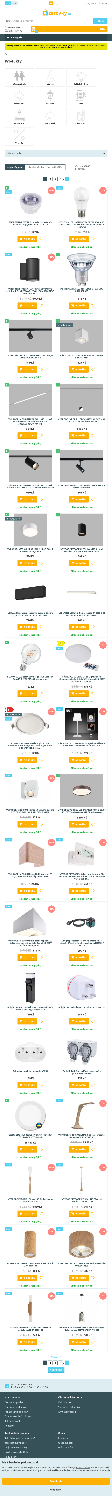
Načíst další (56, 1370)
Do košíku (29, 239)
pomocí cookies (83, 1467)
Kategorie (16, 37)
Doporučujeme (14, 167)
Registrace (91, 3)
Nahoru (56, 1357)
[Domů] (7, 53)
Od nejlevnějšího (35, 167)
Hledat (100, 21)
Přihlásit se (102, 3)
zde (108, 1470)
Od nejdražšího (55, 167)
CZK (8, 3)
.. (63, 178)
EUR (14, 3)
